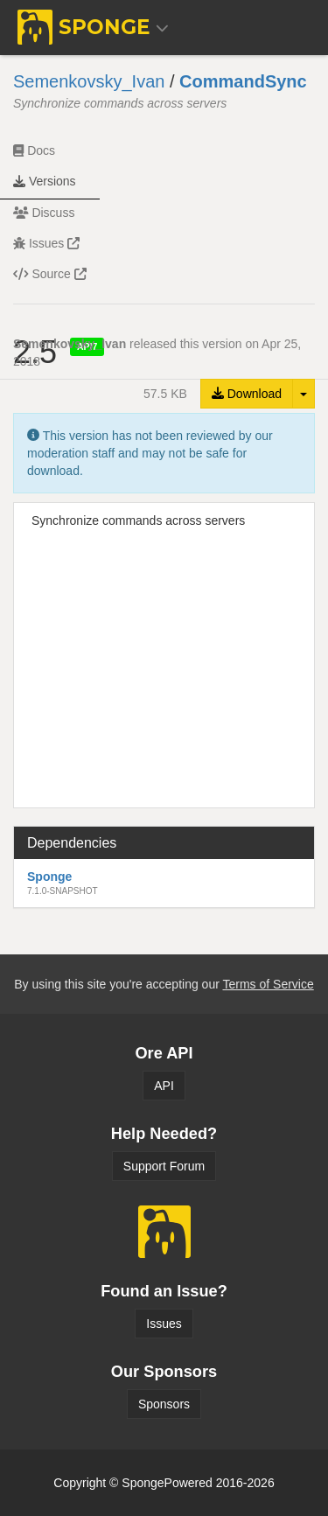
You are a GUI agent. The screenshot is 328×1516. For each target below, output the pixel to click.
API (164, 1086)
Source (50, 274)
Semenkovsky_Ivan (88, 81)
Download (247, 394)
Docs (34, 150)
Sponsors (164, 1404)
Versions (44, 181)
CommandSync (243, 81)
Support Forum (164, 1166)
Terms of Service (267, 984)
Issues (46, 243)
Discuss (43, 213)
